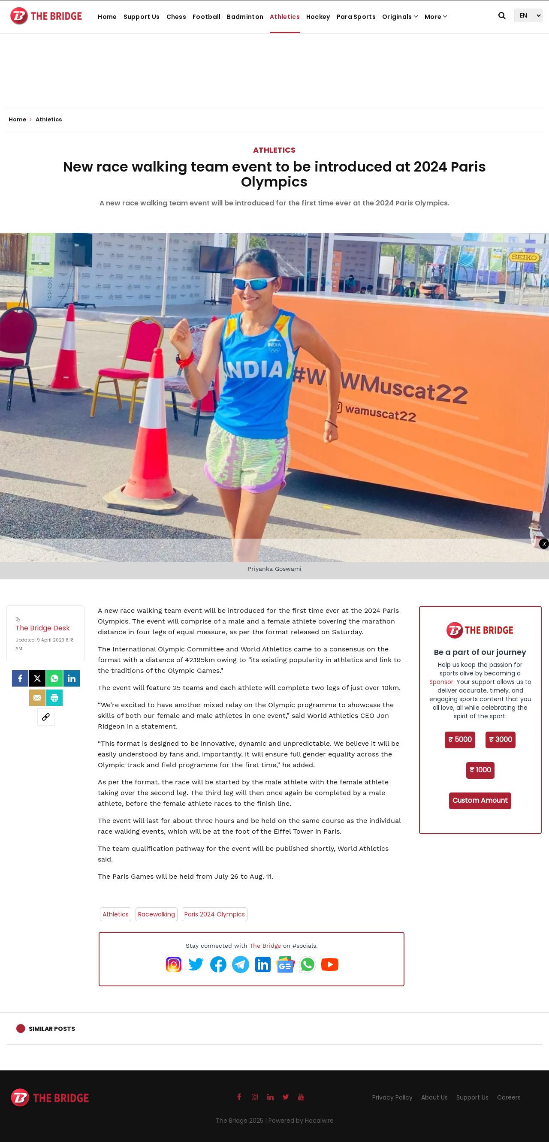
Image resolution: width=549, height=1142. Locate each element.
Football (206, 16)
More (436, 16)
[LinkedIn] (71, 678)
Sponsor (441, 682)
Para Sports (356, 16)
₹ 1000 (480, 770)
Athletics (285, 16)
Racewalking (156, 914)
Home (107, 16)
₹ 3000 (500, 739)
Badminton (245, 16)
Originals (400, 16)
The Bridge (265, 945)
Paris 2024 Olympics (214, 914)
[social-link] (45, 717)
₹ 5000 (460, 739)
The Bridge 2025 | (242, 1120)
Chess (176, 16)
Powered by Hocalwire (301, 1120)
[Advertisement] (274, 81)
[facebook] (20, 678)
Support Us (142, 16)
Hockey (318, 16)
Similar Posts (52, 1028)
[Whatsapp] (54, 678)
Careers (509, 1097)
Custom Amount (480, 800)
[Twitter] (37, 678)
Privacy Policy (392, 1097)
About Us (434, 1097)
